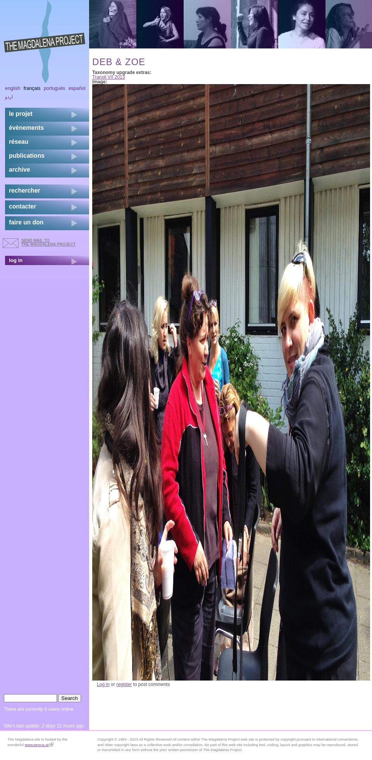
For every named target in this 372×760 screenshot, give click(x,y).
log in (15, 260)
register (124, 684)
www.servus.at (39, 745)
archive (19, 169)
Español (77, 88)
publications (27, 155)
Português (54, 88)
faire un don (26, 222)
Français (32, 88)
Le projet (21, 113)
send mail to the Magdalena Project (48, 242)
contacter (22, 206)
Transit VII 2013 (108, 77)
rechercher (24, 190)
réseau (18, 141)
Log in (103, 684)
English (13, 88)
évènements (26, 127)
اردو (9, 97)
